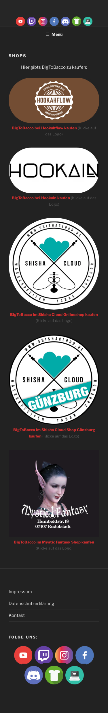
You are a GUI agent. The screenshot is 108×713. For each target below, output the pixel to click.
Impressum (20, 591)
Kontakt (17, 615)
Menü (54, 34)
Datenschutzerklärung (31, 603)
